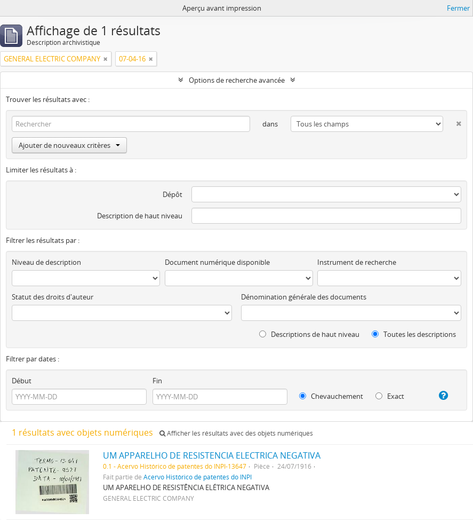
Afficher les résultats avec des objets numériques (236, 433)
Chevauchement (331, 396)
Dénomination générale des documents (303, 297)
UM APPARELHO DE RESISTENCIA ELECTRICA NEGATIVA (211, 455)
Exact (389, 396)
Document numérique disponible (217, 262)
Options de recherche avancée (237, 80)
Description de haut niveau (139, 215)
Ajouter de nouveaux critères (69, 145)
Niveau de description (46, 262)
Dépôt (172, 194)
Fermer (458, 8)
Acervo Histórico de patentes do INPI (197, 476)
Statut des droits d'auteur (52, 297)
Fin (157, 380)
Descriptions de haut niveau (309, 334)
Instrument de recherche (356, 262)
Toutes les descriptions (414, 334)
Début (21, 380)
